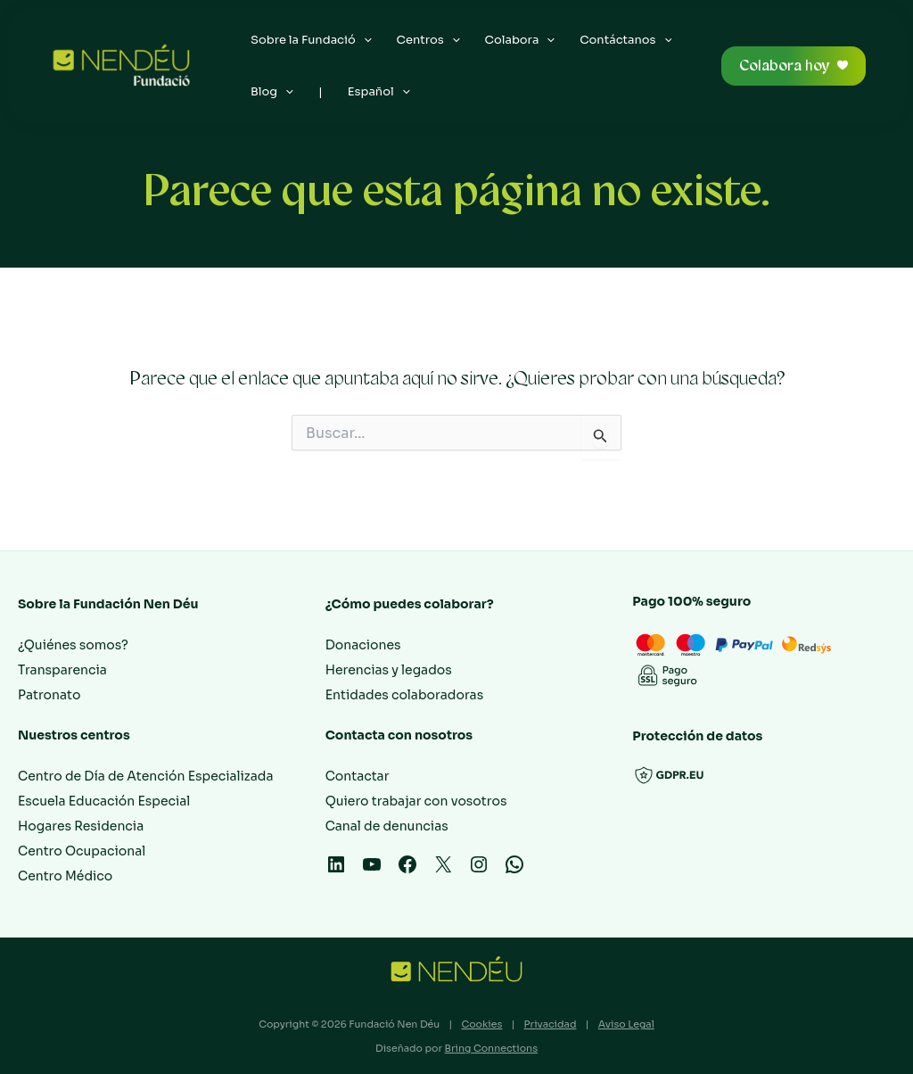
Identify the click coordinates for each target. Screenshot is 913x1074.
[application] (364, 40)
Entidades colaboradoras (404, 695)
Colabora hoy (784, 65)
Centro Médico (65, 876)
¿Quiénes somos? (73, 645)
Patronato (49, 695)
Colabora (520, 40)
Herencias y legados (388, 670)
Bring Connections (491, 1048)
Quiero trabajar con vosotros (416, 801)
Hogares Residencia (81, 826)
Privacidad (550, 1024)
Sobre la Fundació (311, 40)
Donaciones (363, 645)
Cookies (481, 1024)
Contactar (357, 776)
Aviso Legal (626, 1024)
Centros (428, 40)
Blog (272, 91)
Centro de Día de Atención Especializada (145, 776)
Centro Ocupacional (81, 851)
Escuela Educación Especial (104, 801)
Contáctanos (625, 40)
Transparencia (62, 670)
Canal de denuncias (386, 826)
